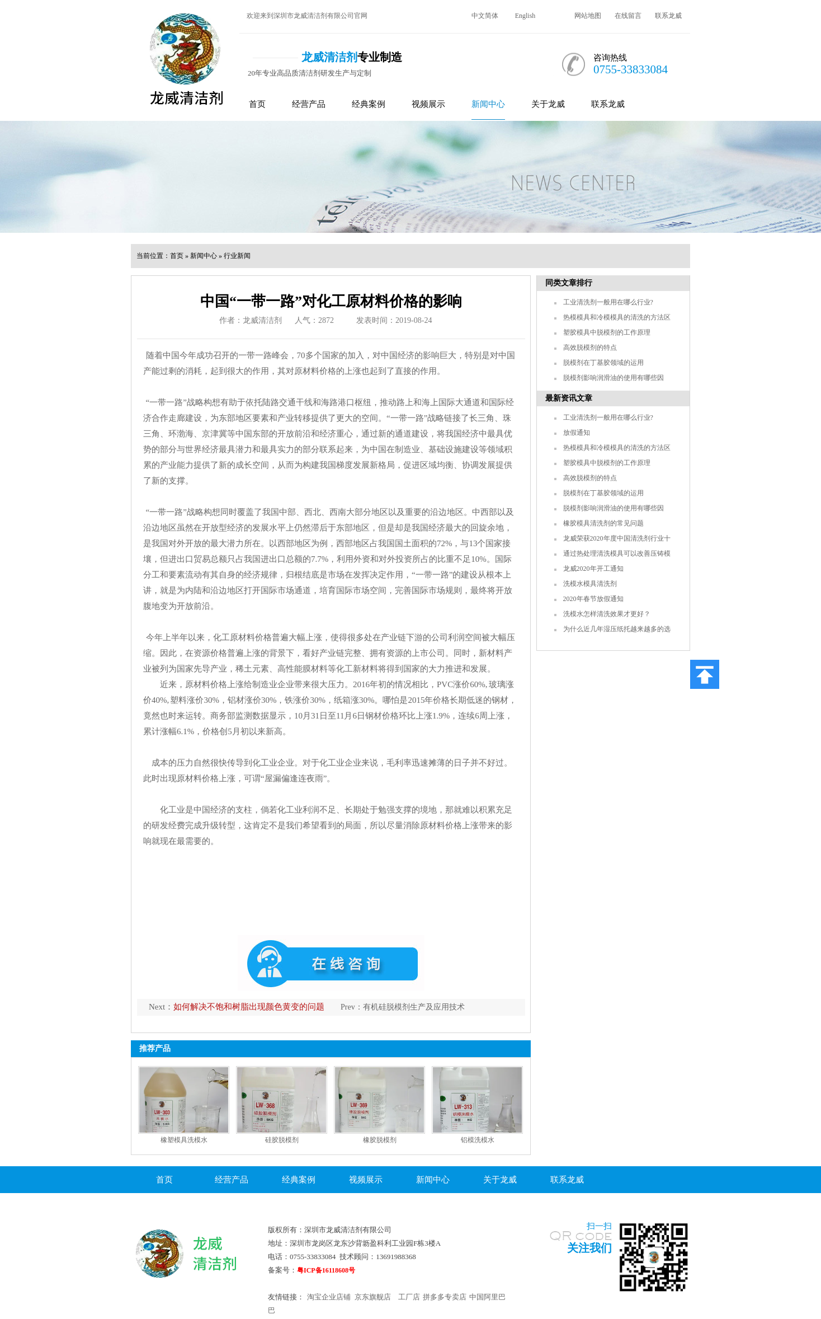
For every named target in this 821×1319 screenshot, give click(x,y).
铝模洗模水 (477, 1140)
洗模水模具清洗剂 (590, 584)
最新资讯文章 (568, 398)
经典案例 (368, 104)
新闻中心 (488, 104)
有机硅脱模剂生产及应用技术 (414, 1007)
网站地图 (587, 16)
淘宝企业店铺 (329, 1297)
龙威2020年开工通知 (593, 568)
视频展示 (428, 104)
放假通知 (576, 432)
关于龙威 (548, 104)
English (525, 16)
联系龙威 (668, 16)
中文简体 (484, 16)
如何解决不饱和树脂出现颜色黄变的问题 (248, 1006)
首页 (257, 104)
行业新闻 (237, 256)
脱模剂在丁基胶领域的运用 (603, 363)
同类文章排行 (568, 283)
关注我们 (589, 1248)
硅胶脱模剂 (282, 1140)
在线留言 (628, 16)
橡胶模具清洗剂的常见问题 (603, 523)
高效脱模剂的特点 (590, 347)
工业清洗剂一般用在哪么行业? (608, 302)
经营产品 (308, 104)
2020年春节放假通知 (593, 599)
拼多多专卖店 (444, 1297)
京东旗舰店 (373, 1297)
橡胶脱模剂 (380, 1140)
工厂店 (409, 1297)
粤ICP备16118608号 (326, 1270)
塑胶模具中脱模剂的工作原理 (606, 332)
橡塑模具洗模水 (184, 1140)
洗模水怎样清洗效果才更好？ (606, 614)
